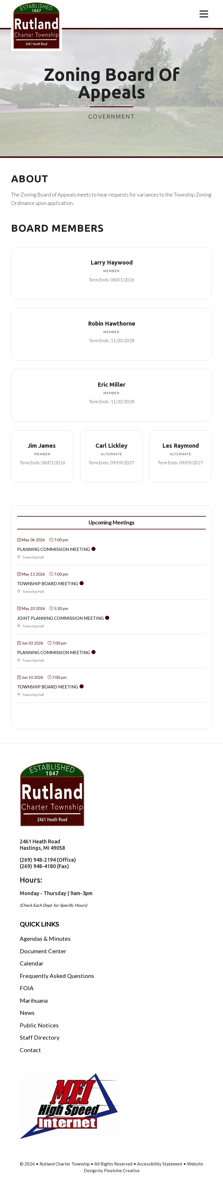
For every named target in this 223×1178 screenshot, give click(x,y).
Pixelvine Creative (122, 1170)
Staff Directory (40, 1037)
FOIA (27, 987)
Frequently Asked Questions (57, 975)
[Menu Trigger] (204, 14)
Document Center (43, 950)
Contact (30, 1049)
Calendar (32, 963)
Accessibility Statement (159, 1163)
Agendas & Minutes (45, 938)
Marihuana (34, 1000)
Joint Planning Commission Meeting (60, 618)
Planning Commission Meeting (53, 549)
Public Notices (39, 1025)
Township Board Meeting (47, 583)
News (27, 1012)
